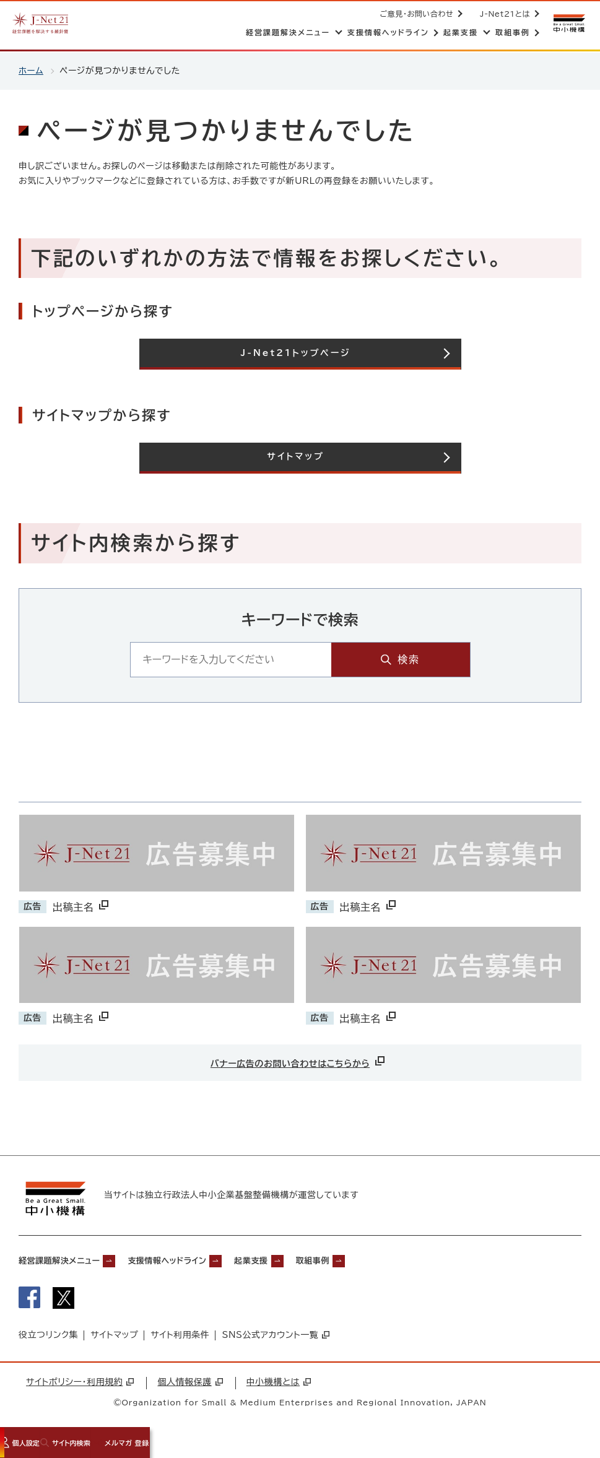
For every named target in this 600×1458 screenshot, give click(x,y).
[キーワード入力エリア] (271, 659)
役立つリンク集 (48, 1341)
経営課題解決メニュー (68, 1262)
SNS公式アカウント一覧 (275, 1341)
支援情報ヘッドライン (197, 1262)
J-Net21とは (502, 13)
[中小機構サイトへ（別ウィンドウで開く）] (568, 23)
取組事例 (368, 1262)
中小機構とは (278, 1387)
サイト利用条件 (179, 1341)
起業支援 (296, 1262)
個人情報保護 (189, 1387)
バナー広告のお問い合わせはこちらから (298, 1061)
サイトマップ (114, 1341)
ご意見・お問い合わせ (414, 13)
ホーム (31, 70)
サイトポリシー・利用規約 (80, 1387)
